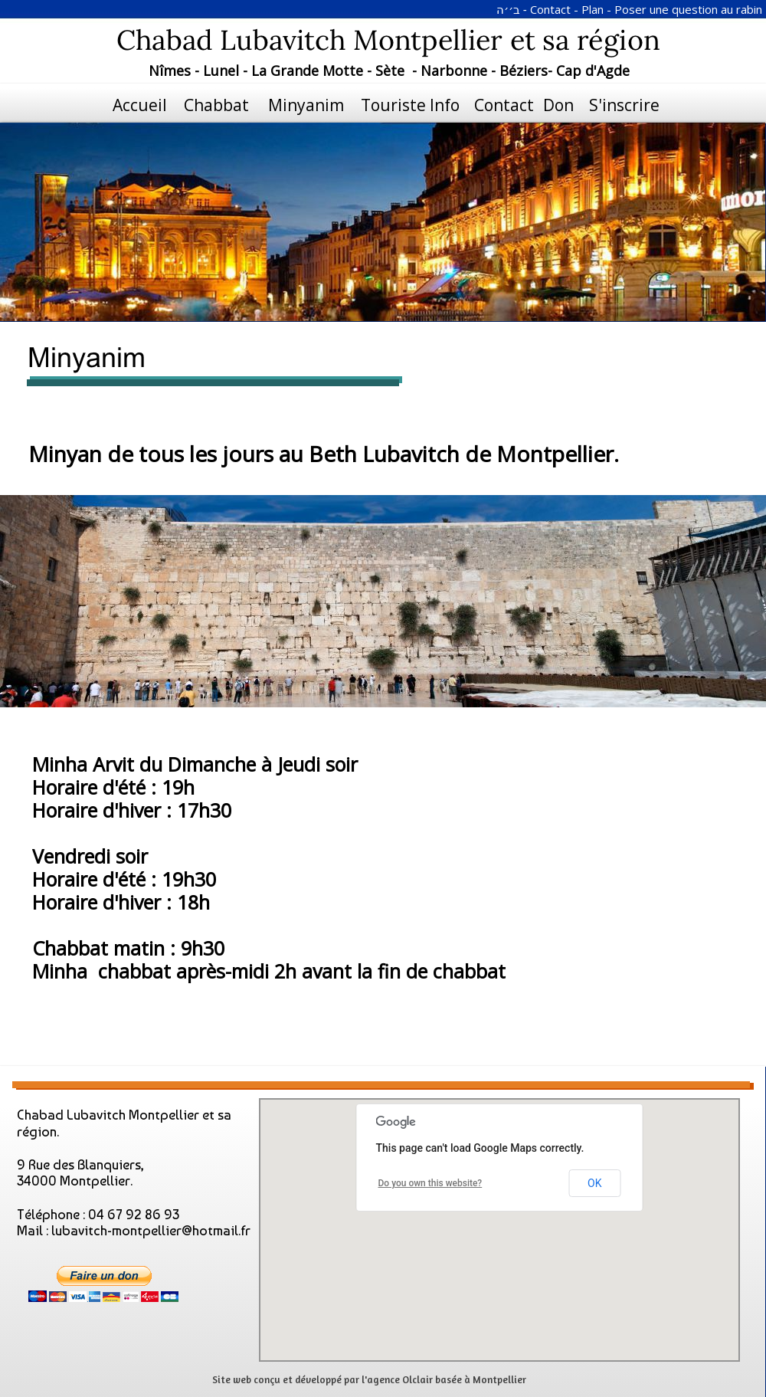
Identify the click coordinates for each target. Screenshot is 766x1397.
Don (558, 105)
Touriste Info (410, 105)
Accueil (140, 105)
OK (594, 1183)
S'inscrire (624, 105)
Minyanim (306, 105)
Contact (500, 105)
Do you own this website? (430, 1183)
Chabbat (216, 105)
